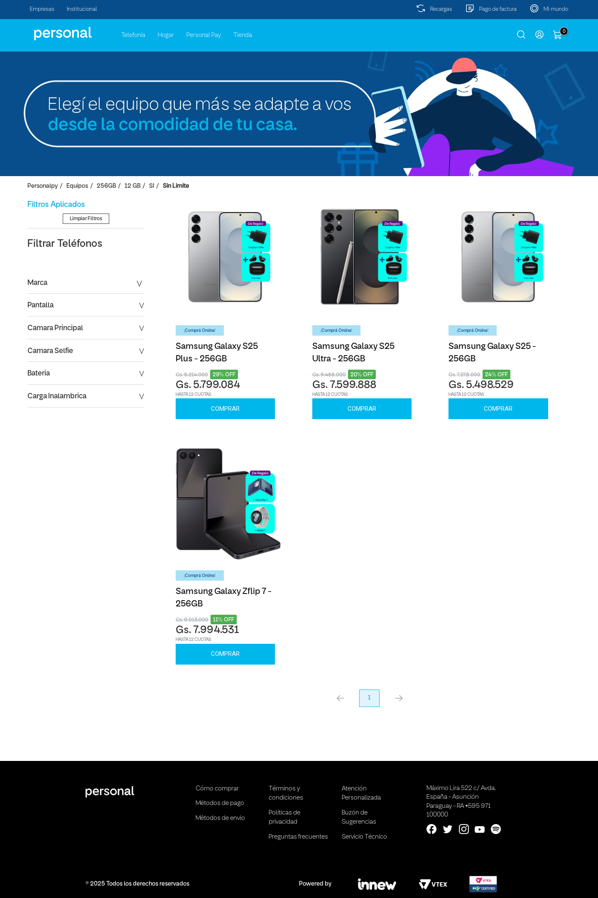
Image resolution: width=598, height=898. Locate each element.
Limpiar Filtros (86, 272)
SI (151, 186)
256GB (106, 186)
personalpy (42, 186)
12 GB (132, 186)
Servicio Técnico (364, 837)
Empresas (42, 9)
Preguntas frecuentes (298, 837)
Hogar (166, 35)
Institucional (82, 9)
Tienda (242, 35)
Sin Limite (176, 186)
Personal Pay (203, 35)
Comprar (225, 408)
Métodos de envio (220, 818)
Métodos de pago (220, 803)
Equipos (77, 186)
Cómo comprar (217, 789)
